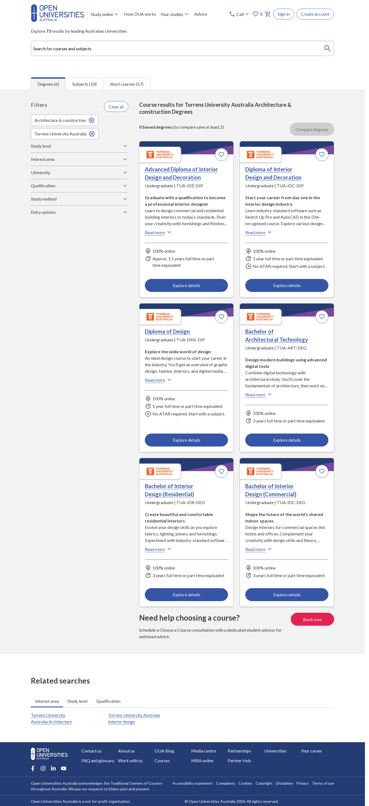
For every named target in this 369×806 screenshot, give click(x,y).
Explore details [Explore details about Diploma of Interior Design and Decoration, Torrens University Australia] (287, 285)
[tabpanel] (182, 372)
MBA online (202, 760)
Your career (311, 750)
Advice (200, 13)
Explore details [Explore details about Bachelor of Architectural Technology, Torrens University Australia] (287, 439)
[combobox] (182, 48)
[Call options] (239, 14)
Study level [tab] (77, 700)
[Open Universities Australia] (57, 20)
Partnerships (239, 750)
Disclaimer (284, 783)
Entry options (79, 212)
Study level (79, 146)
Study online (105, 14)
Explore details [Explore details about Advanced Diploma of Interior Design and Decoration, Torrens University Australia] (186, 285)
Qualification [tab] (108, 700)
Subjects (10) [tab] (84, 83)
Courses (162, 760)
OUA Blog (164, 750)
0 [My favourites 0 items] (257, 14)
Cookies (245, 783)
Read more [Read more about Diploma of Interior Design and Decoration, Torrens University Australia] (259, 232)
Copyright (264, 783)
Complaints (225, 783)
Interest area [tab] (47, 700)
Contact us (91, 750)
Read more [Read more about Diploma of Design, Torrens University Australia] (158, 380)
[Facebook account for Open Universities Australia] (33, 768)
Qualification (79, 185)
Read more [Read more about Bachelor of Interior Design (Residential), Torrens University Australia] (158, 549)
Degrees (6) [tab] (48, 83)
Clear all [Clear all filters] (116, 106)
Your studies (175, 14)
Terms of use (323, 783)
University (79, 172)
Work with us (130, 760)
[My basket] (267, 14)
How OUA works (140, 13)
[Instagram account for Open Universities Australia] (43, 768)
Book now (312, 619)
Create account (315, 13)
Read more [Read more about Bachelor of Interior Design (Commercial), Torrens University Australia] (259, 549)
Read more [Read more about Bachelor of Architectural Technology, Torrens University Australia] (259, 394)
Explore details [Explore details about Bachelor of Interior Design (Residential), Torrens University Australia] (186, 594)
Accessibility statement (192, 783)
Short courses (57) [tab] (126, 83)
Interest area (79, 159)
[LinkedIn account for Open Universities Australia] (53, 768)
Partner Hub (239, 760)
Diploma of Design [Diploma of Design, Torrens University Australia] (167, 331)
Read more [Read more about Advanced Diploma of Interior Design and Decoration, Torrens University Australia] (158, 232)
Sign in (284, 13)
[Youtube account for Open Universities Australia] (63, 768)
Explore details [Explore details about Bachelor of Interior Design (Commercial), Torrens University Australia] (287, 594)
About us (126, 750)
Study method (79, 199)
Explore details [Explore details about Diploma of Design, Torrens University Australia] (186, 439)
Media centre (203, 750)
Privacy (302, 783)
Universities (275, 750)
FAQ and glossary (97, 760)
